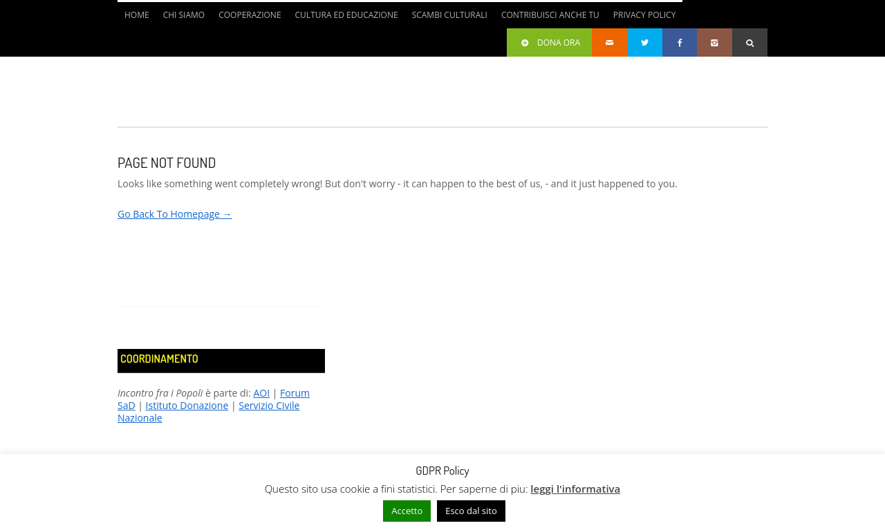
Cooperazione (249, 15)
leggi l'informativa (575, 488)
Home (136, 15)
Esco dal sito (471, 510)
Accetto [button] (406, 510)
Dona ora (549, 42)
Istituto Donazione (187, 405)
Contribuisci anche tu (550, 15)
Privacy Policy (644, 15)
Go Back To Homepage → (175, 213)
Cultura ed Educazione (346, 15)
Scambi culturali (449, 15)
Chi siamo (184, 15)
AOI (261, 392)
